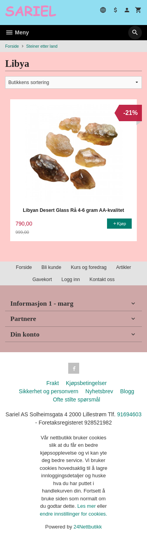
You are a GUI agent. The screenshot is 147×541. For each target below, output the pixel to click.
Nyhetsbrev (99, 391)
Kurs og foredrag (89, 267)
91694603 (129, 414)
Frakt (52, 383)
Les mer (87, 506)
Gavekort (42, 279)
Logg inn (71, 279)
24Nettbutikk (88, 527)
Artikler (123, 267)
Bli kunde (51, 267)
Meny (17, 32)
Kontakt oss (101, 279)
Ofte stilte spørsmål (76, 399)
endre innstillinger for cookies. (73, 514)
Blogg (127, 391)
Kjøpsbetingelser (86, 383)
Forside (12, 46)
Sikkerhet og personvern (48, 391)
